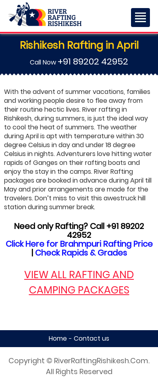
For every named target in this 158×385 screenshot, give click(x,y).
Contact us (91, 338)
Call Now (79, 62)
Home (58, 338)
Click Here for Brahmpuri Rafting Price (79, 244)
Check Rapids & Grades (81, 252)
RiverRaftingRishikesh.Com (101, 361)
